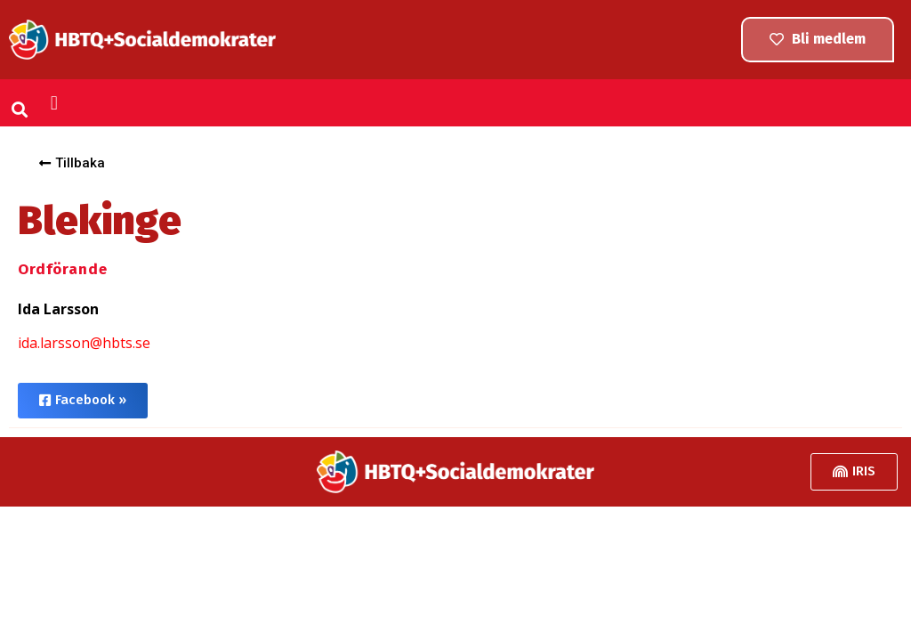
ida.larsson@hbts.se (84, 343)
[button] (20, 109)
